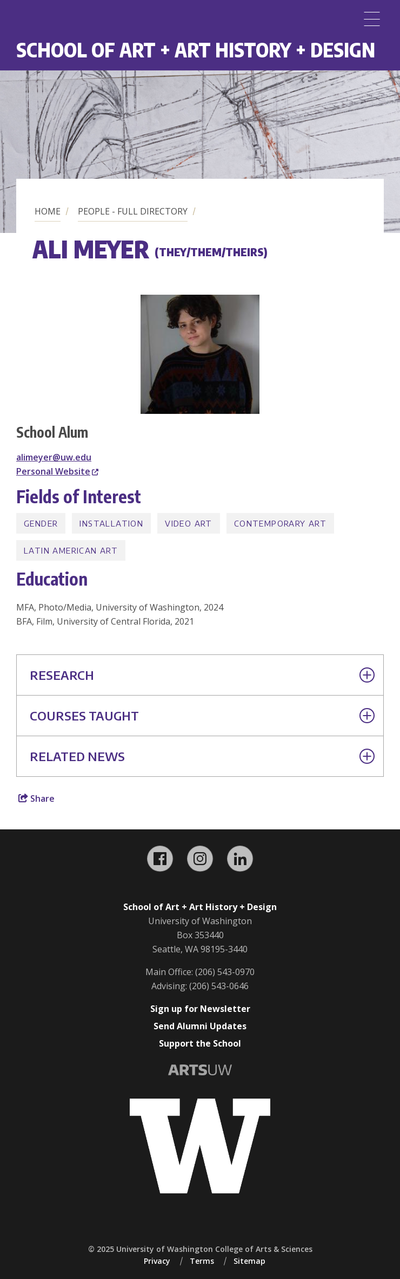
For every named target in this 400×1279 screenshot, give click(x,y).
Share (36, 798)
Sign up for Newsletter (200, 1009)
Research (202, 675)
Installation (111, 523)
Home (48, 211)
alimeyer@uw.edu (53, 457)
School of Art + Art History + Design (195, 49)
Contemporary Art (280, 523)
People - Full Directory (133, 211)
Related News (202, 756)
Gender (41, 523)
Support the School (200, 1043)
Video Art (188, 523)
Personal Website (57, 471)
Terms (202, 1261)
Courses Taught (202, 715)
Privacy (157, 1261)
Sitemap (249, 1261)
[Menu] (372, 19)
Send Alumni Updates (200, 1026)
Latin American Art (71, 550)
